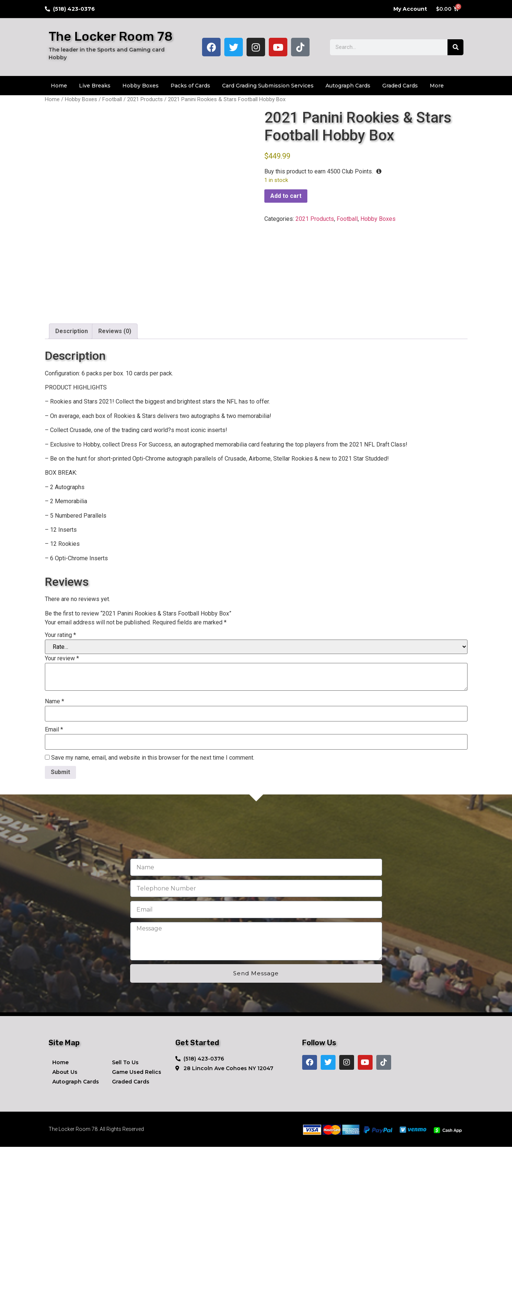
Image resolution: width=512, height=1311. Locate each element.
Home (59, 85)
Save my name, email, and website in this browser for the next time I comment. (152, 922)
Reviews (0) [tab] (114, 495)
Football (112, 99)
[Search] (455, 47)
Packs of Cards (190, 85)
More (437, 85)
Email (54, 894)
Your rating (60, 799)
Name (54, 866)
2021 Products (145, 99)
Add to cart (285, 195)
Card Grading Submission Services (268, 85)
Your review (62, 823)
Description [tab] (71, 495)
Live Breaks (94, 85)
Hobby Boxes (140, 85)
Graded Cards (400, 85)
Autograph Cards (348, 85)
